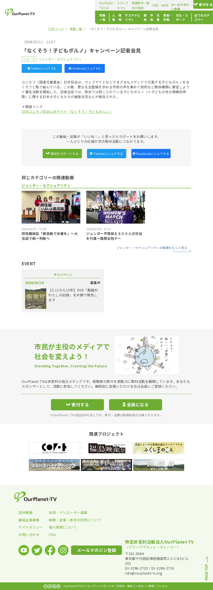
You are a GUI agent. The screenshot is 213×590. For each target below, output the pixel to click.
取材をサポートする (62, 153)
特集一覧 (53, 17)
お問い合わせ (28, 534)
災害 (129, 17)
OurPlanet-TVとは (58, 5)
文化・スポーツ (164, 17)
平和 (121, 17)
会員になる (136, 404)
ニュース (29, 59)
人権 (67, 17)
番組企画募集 (28, 519)
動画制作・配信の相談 (109, 5)
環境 (76, 17)
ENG (130, 5)
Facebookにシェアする (85, 68)
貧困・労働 (142, 17)
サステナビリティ (94, 17)
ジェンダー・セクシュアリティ (60, 59)
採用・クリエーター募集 (64, 512)
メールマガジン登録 (169, 5)
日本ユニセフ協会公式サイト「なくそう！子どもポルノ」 (67, 111)
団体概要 (25, 512)
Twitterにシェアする (42, 68)
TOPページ (56, 29)
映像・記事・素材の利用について (64, 519)
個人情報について (63, 527)
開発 (112, 17)
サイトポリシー (30, 527)
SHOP (138, 5)
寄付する (199, 4)
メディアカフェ (83, 5)
